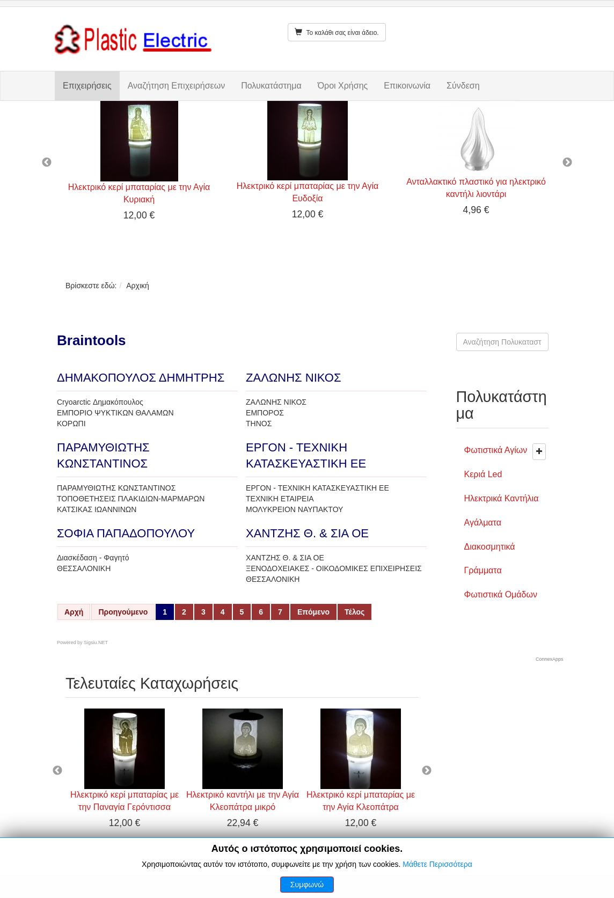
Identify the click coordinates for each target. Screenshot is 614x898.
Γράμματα (483, 570)
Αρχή (73, 612)
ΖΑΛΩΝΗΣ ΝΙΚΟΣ (293, 377)
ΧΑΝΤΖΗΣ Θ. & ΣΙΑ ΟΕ (307, 533)
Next (567, 162)
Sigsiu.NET (96, 642)
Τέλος (354, 612)
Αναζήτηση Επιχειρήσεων (176, 85)
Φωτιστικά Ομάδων (500, 594)
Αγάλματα (482, 522)
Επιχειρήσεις (87, 85)
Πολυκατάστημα (271, 85)
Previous (46, 162)
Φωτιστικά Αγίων (496, 450)
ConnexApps (550, 659)
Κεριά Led (483, 474)
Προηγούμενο (123, 612)
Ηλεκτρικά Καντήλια (501, 498)
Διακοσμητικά (489, 546)
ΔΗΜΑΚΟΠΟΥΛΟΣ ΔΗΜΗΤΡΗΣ (140, 377)
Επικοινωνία (407, 85)
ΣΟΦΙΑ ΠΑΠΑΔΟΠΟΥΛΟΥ (126, 533)
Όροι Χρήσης (343, 85)
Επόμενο (313, 612)
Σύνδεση (463, 85)
